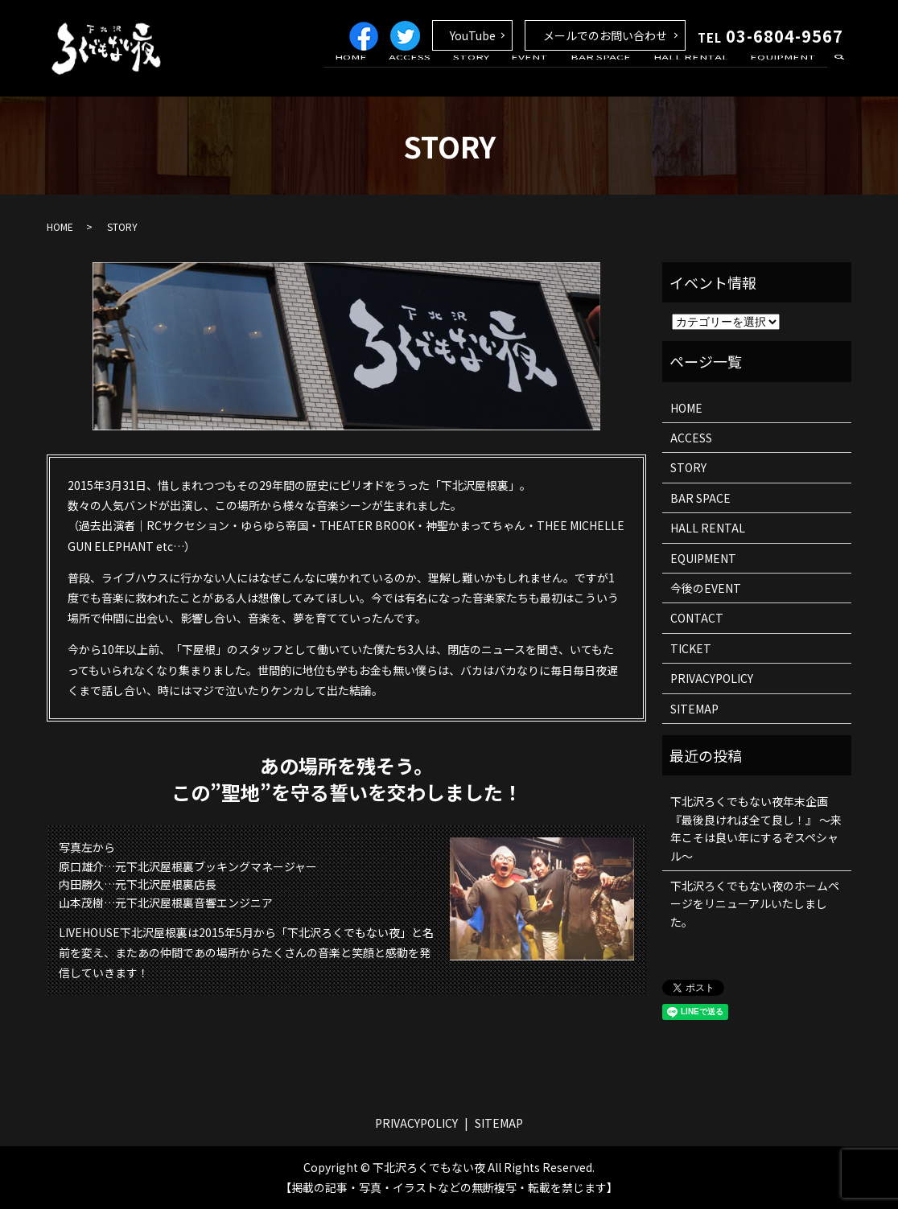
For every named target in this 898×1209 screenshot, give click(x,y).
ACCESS (458, 75)
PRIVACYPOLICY (711, 678)
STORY (510, 75)
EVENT (560, 75)
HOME (407, 75)
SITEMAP (694, 709)
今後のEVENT (705, 588)
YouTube (473, 35)
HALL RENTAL (703, 75)
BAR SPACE (622, 75)
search (839, 76)
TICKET (690, 648)
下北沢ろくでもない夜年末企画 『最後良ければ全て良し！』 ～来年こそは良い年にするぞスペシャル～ (756, 828)
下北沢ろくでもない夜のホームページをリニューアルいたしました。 (754, 904)
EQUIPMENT (788, 75)
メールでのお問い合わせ (605, 35)
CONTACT (696, 618)
